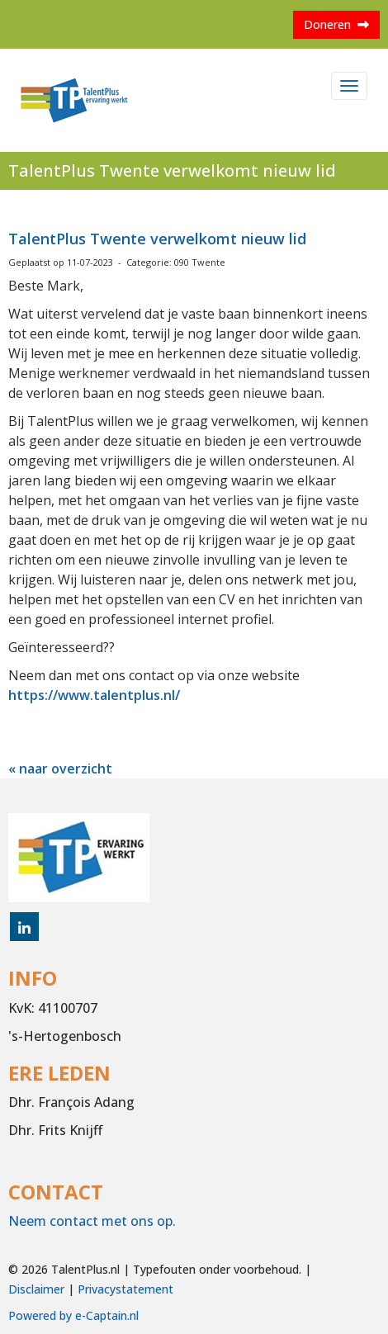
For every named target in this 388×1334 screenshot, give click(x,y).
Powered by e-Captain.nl (73, 1315)
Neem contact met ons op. (92, 1221)
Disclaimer (36, 1289)
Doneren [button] (336, 24)
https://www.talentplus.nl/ (94, 695)
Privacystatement (125, 1289)
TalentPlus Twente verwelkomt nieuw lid (157, 238)
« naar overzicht (60, 768)
